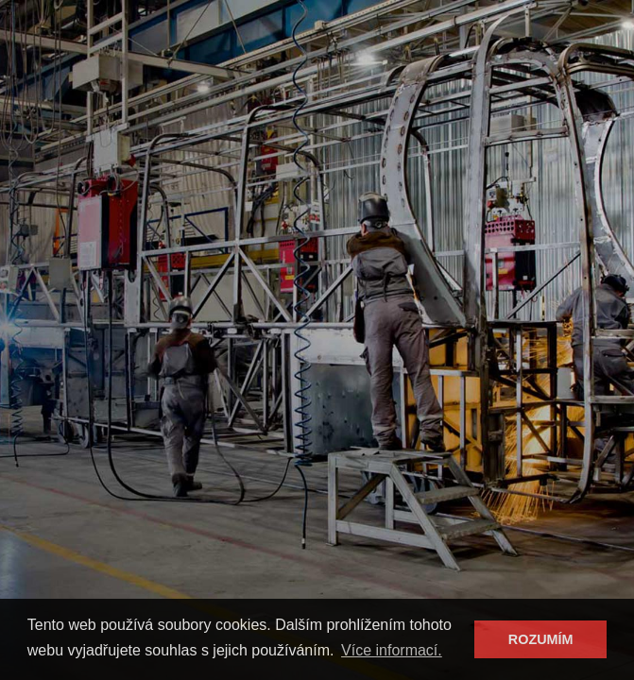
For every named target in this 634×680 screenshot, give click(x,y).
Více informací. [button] (391, 650)
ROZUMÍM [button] (541, 639)
